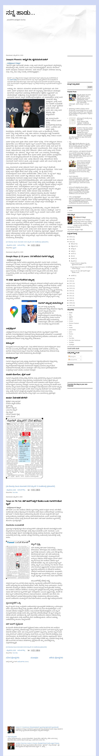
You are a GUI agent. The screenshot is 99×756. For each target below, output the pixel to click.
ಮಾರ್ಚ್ (73, 258)
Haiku (70, 325)
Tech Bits (15, 492)
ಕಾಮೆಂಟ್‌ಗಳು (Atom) (23, 661)
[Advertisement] (49, 38)
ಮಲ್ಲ (70, 314)
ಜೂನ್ (72, 253)
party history (72, 329)
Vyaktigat (71, 344)
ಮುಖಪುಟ (34, 658)
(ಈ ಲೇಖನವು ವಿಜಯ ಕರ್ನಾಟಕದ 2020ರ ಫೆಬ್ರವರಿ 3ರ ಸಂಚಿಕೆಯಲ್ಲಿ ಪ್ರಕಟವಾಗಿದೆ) (26, 647)
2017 (71, 283)
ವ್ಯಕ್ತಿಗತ (14, 247)
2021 (71, 239)
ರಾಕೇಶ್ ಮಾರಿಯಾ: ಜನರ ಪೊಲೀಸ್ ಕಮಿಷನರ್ (80, 151)
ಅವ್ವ (70, 141)
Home (70, 210)
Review (71, 334)
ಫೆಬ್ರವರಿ (73, 261)
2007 (71, 305)
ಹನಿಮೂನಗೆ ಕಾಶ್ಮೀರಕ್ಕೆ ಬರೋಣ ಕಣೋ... (79, 187)
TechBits (71, 342)
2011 (71, 295)
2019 (71, 278)
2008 (71, 303)
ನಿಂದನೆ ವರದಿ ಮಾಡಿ (73, 348)
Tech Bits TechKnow (74, 340)
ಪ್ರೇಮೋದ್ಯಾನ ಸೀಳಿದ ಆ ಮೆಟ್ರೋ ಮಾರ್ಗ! (79, 108)
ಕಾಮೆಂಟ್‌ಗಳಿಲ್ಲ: (21, 245)
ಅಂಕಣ (70, 312)
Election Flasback (74, 323)
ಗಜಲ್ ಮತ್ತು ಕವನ (12, 736)
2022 (71, 236)
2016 (71, 286)
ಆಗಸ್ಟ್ (72, 248)
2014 (71, 290)
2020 (71, 241)
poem (70, 332)
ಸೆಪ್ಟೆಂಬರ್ (73, 246)
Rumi (70, 336)
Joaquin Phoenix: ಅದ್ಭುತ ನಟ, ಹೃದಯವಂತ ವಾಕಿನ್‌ (27, 59)
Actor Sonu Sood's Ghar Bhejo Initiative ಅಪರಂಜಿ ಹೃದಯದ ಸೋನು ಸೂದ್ (83, 162)
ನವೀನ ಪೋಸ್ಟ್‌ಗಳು (12, 658)
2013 (71, 293)
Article (70, 319)
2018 (71, 281)
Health (71, 327)
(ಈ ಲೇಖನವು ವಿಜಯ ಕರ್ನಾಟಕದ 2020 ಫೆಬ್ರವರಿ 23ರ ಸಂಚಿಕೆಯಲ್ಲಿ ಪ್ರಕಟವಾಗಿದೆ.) (27, 242)
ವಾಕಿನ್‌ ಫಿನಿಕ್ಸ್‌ (13, 80)
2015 (71, 288)
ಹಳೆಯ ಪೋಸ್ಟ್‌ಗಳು (56, 658)
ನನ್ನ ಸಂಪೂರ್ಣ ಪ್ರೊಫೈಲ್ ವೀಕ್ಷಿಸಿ (75, 229)
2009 (71, 300)
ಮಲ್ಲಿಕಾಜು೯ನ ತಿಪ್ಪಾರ (80, 217)
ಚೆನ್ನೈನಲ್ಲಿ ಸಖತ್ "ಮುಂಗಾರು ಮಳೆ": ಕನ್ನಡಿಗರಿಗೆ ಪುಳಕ (84, 95)
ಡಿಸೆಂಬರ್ (73, 244)
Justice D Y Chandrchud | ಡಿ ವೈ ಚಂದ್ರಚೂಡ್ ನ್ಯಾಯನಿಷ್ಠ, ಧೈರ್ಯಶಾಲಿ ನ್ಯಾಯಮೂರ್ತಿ (37, 727)
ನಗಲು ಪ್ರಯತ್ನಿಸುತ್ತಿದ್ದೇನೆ (75, 197)
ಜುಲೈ (72, 251)
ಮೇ (72, 256)
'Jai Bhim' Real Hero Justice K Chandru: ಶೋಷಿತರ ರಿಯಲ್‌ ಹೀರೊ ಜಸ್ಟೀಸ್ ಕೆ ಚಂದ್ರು (37, 743)
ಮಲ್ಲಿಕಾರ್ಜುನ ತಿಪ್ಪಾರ (13, 64)
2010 (71, 298)
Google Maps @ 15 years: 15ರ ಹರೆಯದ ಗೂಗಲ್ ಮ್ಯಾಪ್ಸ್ (30, 256)
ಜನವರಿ (73, 275)
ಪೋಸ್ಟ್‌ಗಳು (72, 356)
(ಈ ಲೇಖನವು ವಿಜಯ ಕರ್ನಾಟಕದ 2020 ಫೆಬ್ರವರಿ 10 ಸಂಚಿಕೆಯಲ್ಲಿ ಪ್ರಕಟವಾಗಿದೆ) (30, 487)
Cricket (71, 321)
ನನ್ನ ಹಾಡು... (20, 12)
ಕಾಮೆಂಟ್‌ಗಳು (73, 359)
